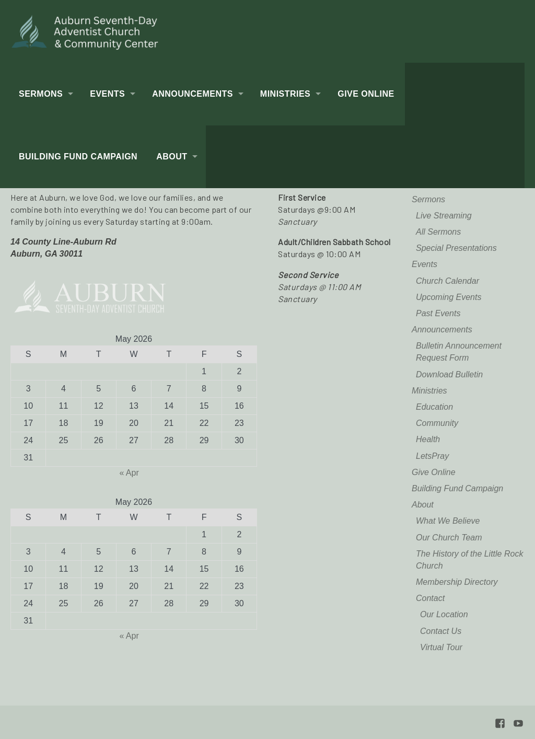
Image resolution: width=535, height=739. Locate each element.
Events (107, 93)
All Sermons (438, 231)
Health (428, 439)
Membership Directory (456, 582)
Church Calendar (447, 280)
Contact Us (440, 631)
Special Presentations (456, 248)
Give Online (366, 93)
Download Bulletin (449, 374)
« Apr (128, 472)
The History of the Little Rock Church (469, 559)
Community (437, 423)
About (171, 156)
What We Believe (448, 520)
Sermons (41, 93)
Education (434, 406)
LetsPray (432, 456)
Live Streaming (444, 215)
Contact (430, 598)
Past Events (438, 313)
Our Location (444, 614)
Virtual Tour (441, 647)
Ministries (285, 93)
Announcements (192, 93)
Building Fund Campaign (78, 156)
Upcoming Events (448, 297)
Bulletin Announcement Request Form (459, 351)
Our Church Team (449, 537)
